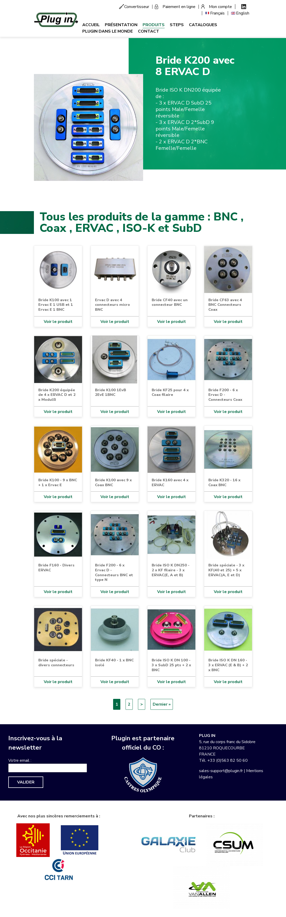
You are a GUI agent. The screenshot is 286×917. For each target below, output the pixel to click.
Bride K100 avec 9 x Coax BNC (113, 482)
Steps (177, 25)
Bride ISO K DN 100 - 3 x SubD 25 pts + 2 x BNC (171, 664)
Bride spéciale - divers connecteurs (56, 662)
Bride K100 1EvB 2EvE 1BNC (110, 392)
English (242, 13)
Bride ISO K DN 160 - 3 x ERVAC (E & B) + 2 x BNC (228, 664)
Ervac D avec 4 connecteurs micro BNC (112, 304)
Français (217, 13)
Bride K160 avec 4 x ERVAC (170, 482)
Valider (25, 782)
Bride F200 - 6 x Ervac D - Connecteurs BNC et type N (114, 572)
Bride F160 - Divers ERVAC (56, 568)
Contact (148, 31)
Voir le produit (58, 321)
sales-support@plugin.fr (221, 771)
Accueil (91, 25)
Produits (154, 25)
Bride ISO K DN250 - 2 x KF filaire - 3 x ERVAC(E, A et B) (170, 570)
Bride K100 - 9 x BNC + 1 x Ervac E (57, 482)
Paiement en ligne (179, 7)
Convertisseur (136, 7)
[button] (88, 127)
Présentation (121, 25)
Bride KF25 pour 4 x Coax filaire (170, 392)
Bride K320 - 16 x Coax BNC (224, 482)
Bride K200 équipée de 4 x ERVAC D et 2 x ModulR (57, 394)
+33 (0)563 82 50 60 (227, 760)
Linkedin (243, 6)
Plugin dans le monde (107, 31)
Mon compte (220, 7)
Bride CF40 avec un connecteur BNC (170, 302)
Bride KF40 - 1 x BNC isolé (114, 662)
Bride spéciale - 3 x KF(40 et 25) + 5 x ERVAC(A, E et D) (226, 570)
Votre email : (19, 760)
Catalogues (203, 25)
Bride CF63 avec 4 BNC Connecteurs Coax (225, 304)
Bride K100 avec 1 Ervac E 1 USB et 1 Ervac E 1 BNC (55, 304)
